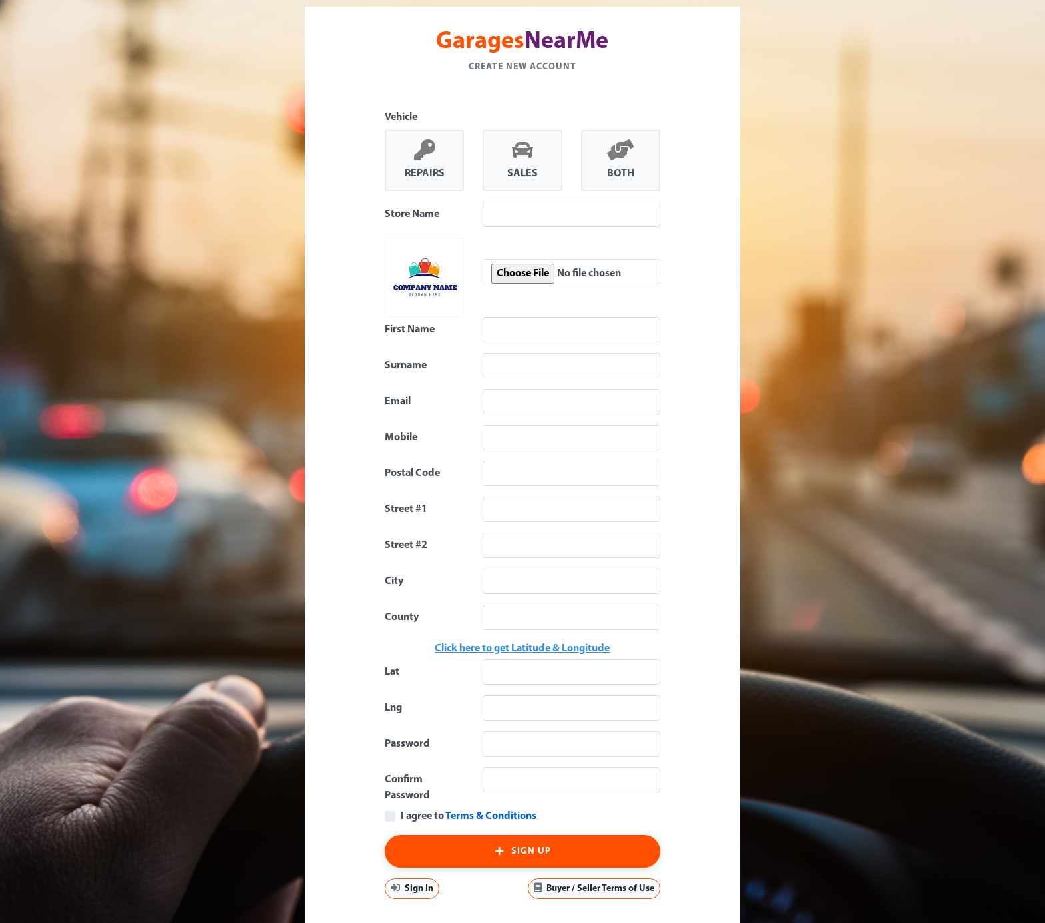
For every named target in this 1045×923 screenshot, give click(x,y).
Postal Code (412, 473)
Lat (392, 672)
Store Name (412, 214)
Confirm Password (407, 787)
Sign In (412, 888)
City (394, 581)
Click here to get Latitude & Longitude (522, 648)
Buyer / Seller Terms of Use (594, 888)
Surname (406, 365)
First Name (410, 329)
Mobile (401, 437)
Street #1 (406, 509)
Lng (393, 708)
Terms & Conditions (490, 816)
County (402, 617)
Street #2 (406, 545)
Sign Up (522, 851)
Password (407, 744)
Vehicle (401, 117)
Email (398, 401)
